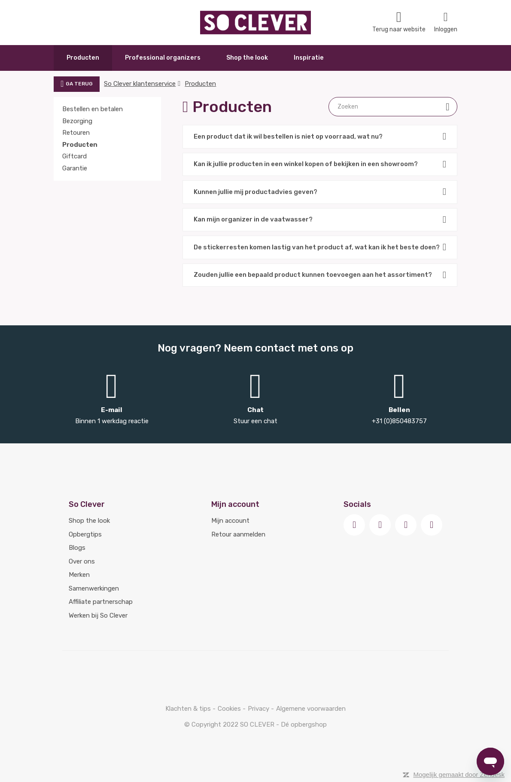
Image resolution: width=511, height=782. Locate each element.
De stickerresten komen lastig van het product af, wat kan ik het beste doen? (320, 247)
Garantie (74, 168)
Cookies (230, 708)
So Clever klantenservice (140, 84)
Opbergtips (85, 534)
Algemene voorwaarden (311, 708)
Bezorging (77, 121)
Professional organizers (163, 57)
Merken (79, 575)
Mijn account (230, 520)
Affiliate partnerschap (101, 602)
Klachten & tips (189, 708)
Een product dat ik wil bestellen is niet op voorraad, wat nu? (320, 137)
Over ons (82, 561)
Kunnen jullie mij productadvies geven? (320, 192)
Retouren (76, 132)
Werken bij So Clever (98, 615)
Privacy (259, 708)
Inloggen (445, 22)
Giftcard (74, 156)
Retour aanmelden (238, 534)
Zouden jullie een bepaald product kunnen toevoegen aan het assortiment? (320, 275)
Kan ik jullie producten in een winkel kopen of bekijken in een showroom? (320, 165)
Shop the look (247, 57)
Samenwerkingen (94, 588)
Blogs (77, 548)
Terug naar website (399, 22)
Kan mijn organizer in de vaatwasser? (320, 220)
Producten (83, 57)
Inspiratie (309, 57)
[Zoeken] (392, 106)
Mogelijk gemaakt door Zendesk (459, 774)
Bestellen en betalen (92, 109)
